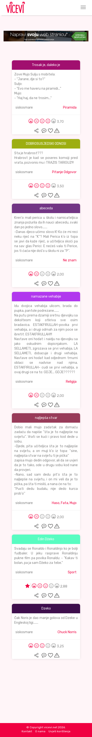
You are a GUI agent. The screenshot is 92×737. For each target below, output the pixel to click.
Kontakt (27, 731)
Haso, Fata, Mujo (64, 503)
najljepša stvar (46, 418)
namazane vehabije (46, 296)
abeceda (46, 208)
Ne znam (70, 260)
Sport (72, 572)
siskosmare (24, 107)
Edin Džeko (46, 539)
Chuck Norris (67, 632)
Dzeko (46, 608)
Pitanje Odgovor (64, 172)
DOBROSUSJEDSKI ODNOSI (46, 144)
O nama (40, 731)
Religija (71, 382)
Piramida (70, 107)
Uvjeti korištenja (59, 731)
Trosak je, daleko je (46, 65)
